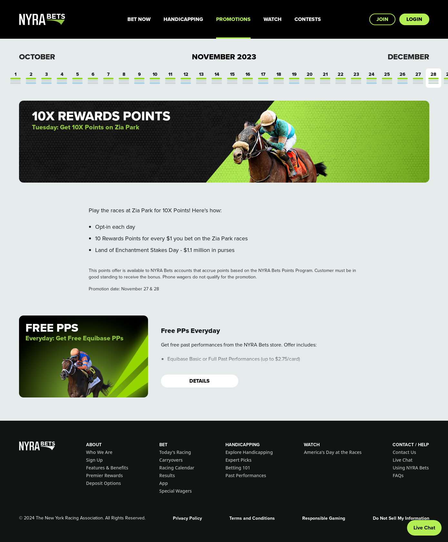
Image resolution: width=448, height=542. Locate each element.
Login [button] (414, 19)
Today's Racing (175, 452)
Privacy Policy (187, 518)
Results (167, 475)
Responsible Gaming (323, 518)
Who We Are (99, 452)
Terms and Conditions (252, 518)
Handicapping (183, 19)
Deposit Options (103, 483)
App (163, 483)
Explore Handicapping (249, 452)
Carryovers (171, 460)
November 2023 (224, 57)
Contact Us (404, 452)
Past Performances (245, 475)
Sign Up (94, 460)
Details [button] (199, 381)
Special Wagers (175, 491)
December (408, 57)
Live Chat (402, 460)
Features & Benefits (107, 468)
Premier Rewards (104, 475)
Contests (307, 19)
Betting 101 (237, 468)
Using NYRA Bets (411, 468)
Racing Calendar (176, 468)
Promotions (233, 19)
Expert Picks (238, 460)
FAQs (398, 475)
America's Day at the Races (333, 452)
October (37, 57)
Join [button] (382, 19)
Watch (273, 19)
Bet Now (139, 19)
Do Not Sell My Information (401, 518)
